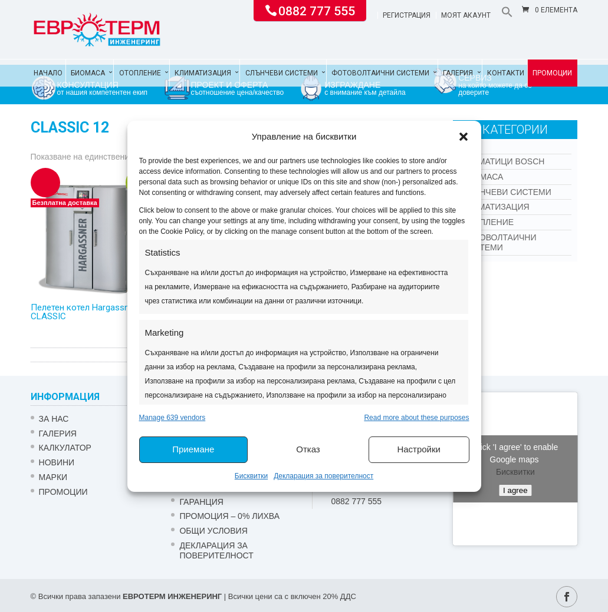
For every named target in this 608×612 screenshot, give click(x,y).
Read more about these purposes (416, 417)
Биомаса (88, 73)
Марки (53, 477)
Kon (470, 146)
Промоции (552, 73)
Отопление (140, 73)
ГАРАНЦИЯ (201, 502)
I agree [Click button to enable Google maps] (515, 490)
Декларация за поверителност (323, 476)
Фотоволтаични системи (380, 73)
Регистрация (406, 15)
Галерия (458, 73)
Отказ (308, 449)
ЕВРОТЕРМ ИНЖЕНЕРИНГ (172, 596)
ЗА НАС (54, 419)
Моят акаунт (466, 15)
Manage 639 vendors (172, 417)
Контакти (505, 73)
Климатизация (203, 73)
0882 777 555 (316, 10)
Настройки (419, 449)
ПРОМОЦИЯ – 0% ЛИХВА (229, 516)
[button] (463, 137)
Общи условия (213, 530)
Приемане (193, 449)
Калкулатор (65, 447)
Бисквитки (251, 476)
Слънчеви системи (281, 73)
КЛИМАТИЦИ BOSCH (503, 161)
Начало (48, 73)
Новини (57, 462)
